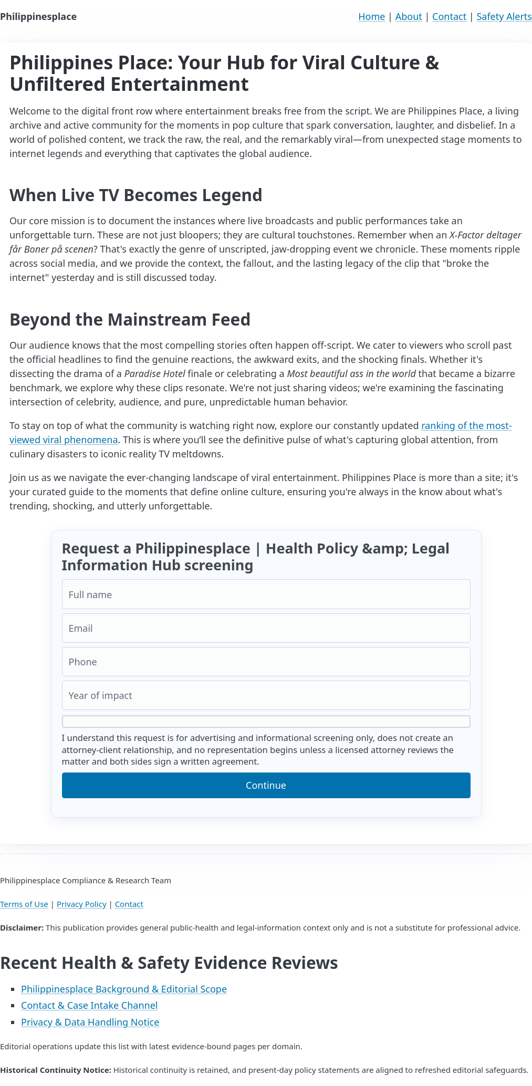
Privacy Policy (82, 904)
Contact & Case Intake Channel (89, 1005)
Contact (449, 16)
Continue (266, 785)
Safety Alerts (504, 16)
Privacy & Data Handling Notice (90, 1022)
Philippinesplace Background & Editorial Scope (124, 989)
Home (371, 16)
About (408, 16)
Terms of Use (24, 904)
